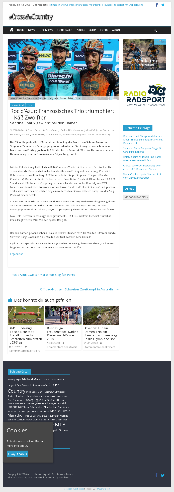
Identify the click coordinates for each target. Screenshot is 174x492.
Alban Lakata (50, 379)
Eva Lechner (55, 396)
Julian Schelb (30, 407)
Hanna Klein (14, 403)
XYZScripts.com (104, 489)
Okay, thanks (17, 454)
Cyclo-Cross (31, 391)
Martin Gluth (32, 419)
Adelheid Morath (32, 379)
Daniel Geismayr (46, 391)
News (30, 105)
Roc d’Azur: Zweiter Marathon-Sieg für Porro (41, 275)
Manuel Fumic (60, 411)
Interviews (46, 29)
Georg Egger (33, 399)
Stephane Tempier (86, 134)
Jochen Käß (89, 130)
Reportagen (64, 29)
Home (20, 29)
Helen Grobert (27, 403)
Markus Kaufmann (49, 415)
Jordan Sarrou (102, 130)
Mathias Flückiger (47, 419)
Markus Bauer (32, 415)
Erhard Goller (34, 130)
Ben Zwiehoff (24, 385)
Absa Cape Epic (14, 379)
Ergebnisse (16, 253)
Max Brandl (61, 419)
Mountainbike (38, 134)
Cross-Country (52, 130)
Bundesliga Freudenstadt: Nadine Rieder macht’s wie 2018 (62, 333)
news (31, 29)
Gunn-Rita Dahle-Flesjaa (52, 400)
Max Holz (26, 134)
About (116, 29)
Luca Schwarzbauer (41, 411)
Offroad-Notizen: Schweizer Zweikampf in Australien (79, 289)
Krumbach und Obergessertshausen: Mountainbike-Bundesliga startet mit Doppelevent (96, 4)
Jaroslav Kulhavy (44, 403)
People (80, 29)
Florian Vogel (19, 400)
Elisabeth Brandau (26, 396)
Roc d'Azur (56, 134)
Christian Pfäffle (40, 385)
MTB (48, 134)
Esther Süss (44, 396)
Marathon (16, 415)
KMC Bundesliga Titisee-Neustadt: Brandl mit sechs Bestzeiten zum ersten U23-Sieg (25, 335)
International (18, 105)
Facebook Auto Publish (73, 489)
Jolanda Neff (16, 407)
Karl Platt (57, 406)
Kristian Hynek (25, 411)
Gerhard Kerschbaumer (72, 130)
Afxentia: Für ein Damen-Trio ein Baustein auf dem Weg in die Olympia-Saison (100, 333)
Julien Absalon (45, 406)
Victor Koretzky (103, 134)
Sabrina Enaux (69, 134)
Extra (92, 29)
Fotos (104, 29)
